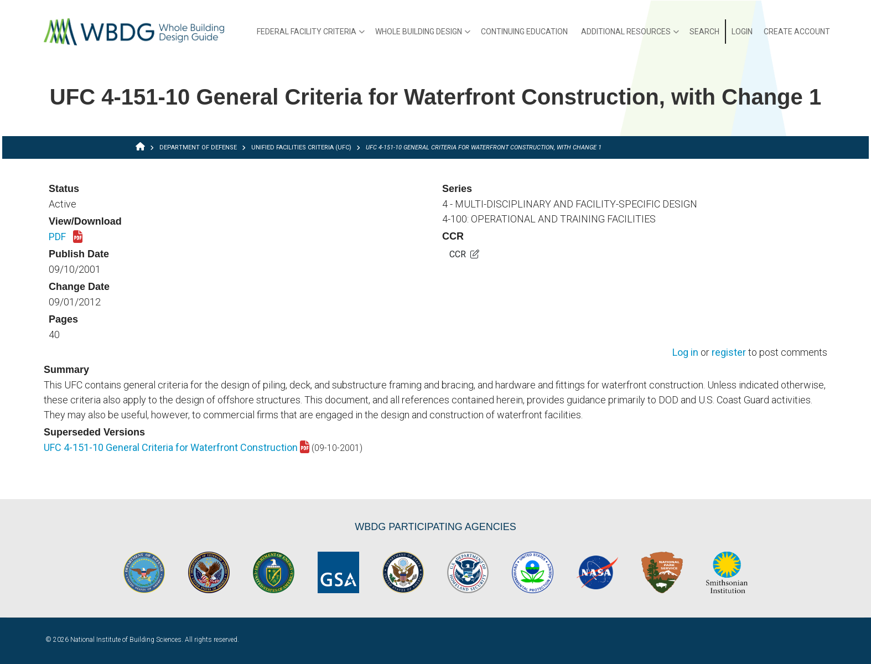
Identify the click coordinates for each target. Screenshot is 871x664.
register (729, 352)
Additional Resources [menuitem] (630, 35)
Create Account (797, 31)
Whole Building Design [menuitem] (422, 35)
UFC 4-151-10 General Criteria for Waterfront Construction (176, 447)
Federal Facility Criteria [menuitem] (311, 35)
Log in (685, 352)
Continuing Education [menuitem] (524, 31)
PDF (65, 237)
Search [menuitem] (704, 31)
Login (742, 31)
